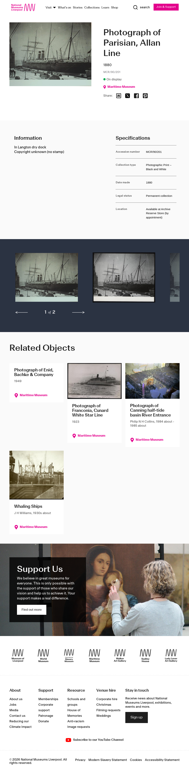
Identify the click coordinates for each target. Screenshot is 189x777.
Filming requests (108, 710)
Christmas (103, 705)
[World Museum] (43, 655)
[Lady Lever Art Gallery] (171, 655)
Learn (105, 7)
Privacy (80, 760)
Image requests (78, 727)
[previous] (21, 312)
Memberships (48, 699)
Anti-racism (75, 721)
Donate (43, 721)
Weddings (103, 716)
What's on (64, 7)
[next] (78, 312)
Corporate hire (106, 699)
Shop (114, 7)
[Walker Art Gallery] (119, 655)
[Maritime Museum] (94, 655)
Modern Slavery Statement (107, 760)
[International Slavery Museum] (69, 655)
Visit (49, 7)
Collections (92, 7)
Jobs (12, 705)
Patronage (45, 716)
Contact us (17, 716)
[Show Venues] (54, 7)
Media (13, 710)
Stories (78, 7)
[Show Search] (140, 7)
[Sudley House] (145, 655)
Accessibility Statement (162, 760)
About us (16, 699)
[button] (46, 279)
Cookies (136, 760)
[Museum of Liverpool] (17, 655)
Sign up (136, 718)
